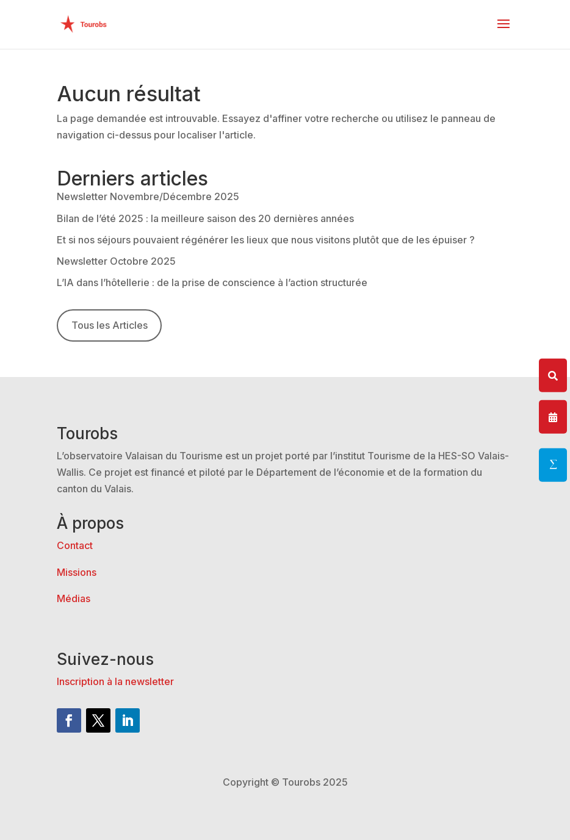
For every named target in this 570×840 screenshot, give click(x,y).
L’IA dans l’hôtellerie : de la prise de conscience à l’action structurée (212, 282)
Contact (75, 545)
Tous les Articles (109, 325)
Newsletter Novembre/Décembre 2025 (148, 196)
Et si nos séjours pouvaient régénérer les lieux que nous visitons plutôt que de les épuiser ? (266, 240)
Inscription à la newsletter (115, 681)
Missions (76, 572)
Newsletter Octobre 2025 (116, 261)
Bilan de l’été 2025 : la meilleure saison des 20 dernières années (205, 218)
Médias (73, 598)
